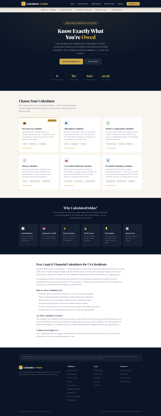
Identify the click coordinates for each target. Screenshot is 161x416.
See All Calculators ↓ (71, 61)
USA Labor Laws (125, 370)
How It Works (93, 61)
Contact (96, 385)
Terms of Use (98, 374)
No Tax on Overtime (73, 396)
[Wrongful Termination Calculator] (122, 172)
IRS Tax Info (124, 374)
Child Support (96, 4)
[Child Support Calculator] (80, 135)
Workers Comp (109, 4)
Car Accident (71, 385)
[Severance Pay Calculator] (39, 135)
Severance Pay (83, 4)
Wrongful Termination (74, 389)
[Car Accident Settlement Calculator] (80, 172)
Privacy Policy (98, 370)
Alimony (120, 4)
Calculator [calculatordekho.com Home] (34, 4)
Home (72, 4)
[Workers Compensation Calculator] (122, 135)
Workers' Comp (72, 378)
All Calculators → (72, 400)
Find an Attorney (125, 381)
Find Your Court (125, 378)
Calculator (30, 367)
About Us (97, 381)
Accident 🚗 (133, 4)
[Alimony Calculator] (39, 172)
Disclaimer (97, 378)
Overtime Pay (71, 393)
